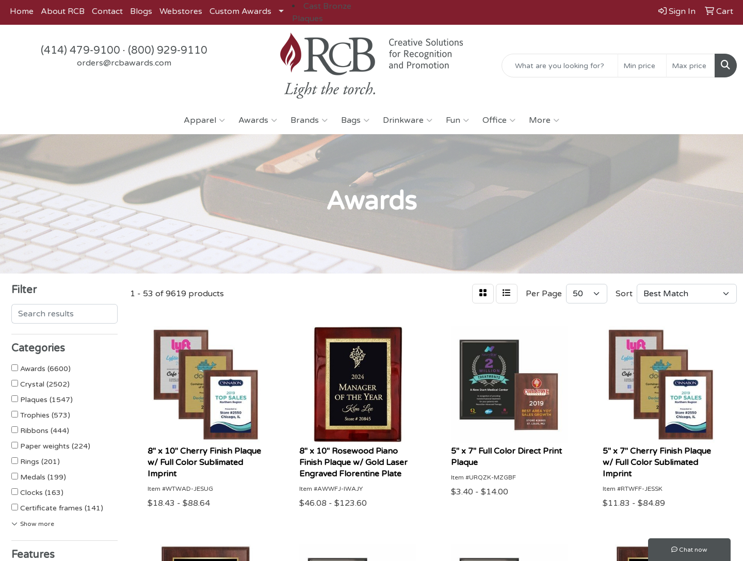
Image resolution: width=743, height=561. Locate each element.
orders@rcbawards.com (124, 63)
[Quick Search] (560, 65)
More (544, 120)
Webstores (180, 11)
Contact (107, 11)
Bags (355, 120)
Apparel (204, 120)
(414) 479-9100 (80, 50)
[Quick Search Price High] (690, 65)
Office (498, 120)
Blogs (141, 11)
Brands (309, 120)
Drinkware (407, 120)
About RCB (63, 11)
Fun (457, 120)
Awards (257, 120)
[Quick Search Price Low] (642, 65)
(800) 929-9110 (167, 50)
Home (22, 11)
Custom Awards (240, 11)
